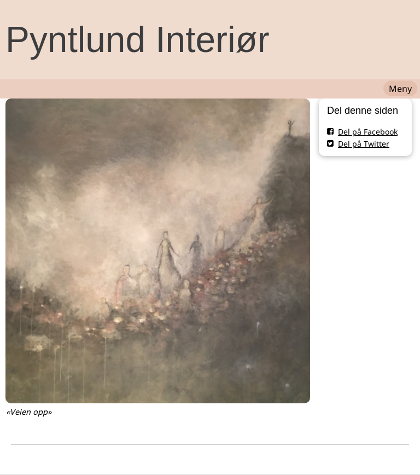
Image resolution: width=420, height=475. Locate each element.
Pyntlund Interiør (137, 39)
